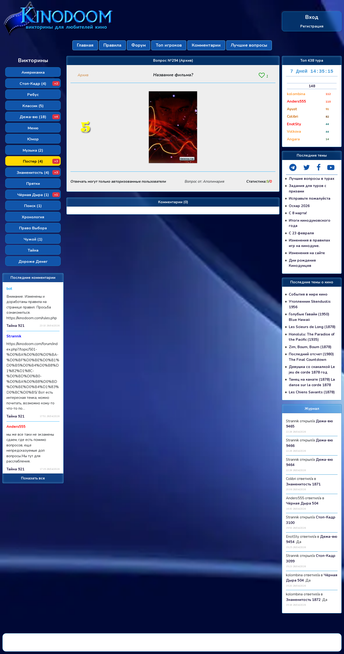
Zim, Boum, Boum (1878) (310, 347)
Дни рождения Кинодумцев (302, 263)
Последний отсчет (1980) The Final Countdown (311, 357)
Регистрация (311, 26)
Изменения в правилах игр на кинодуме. (309, 243)
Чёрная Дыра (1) (38, 195)
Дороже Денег (33, 261)
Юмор (33, 139)
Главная (85, 45)
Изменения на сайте (307, 253)
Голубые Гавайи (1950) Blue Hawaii (309, 317)
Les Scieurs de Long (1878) (312, 326)
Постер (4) (41, 161)
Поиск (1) (33, 206)
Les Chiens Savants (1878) (312, 392)
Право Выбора (33, 228)
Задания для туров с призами (307, 188)
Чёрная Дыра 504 (302, 503)
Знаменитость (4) (38, 172)
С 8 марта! (298, 213)
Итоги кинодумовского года (309, 223)
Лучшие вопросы (249, 45)
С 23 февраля (301, 233)
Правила (112, 45)
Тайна (33, 250)
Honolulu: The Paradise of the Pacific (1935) (311, 337)
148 (312, 86)
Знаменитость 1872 (303, 599)
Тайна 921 (15, 325)
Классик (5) (33, 106)
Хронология (33, 217)
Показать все (33, 478)
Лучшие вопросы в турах (311, 178)
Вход (311, 17)
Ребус (33, 94)
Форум (138, 45)
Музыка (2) (33, 150)
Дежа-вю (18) (40, 117)
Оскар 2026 (299, 205)
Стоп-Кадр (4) (40, 83)
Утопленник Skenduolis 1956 (310, 304)
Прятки (33, 183)
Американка (33, 72)
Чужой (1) (33, 239)
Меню (33, 128)
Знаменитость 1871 (303, 484)
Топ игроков (169, 45)
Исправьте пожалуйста (309, 198)
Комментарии (206, 45)
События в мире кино (308, 294)
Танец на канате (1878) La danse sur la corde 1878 (312, 382)
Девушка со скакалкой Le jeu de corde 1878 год (312, 369)
